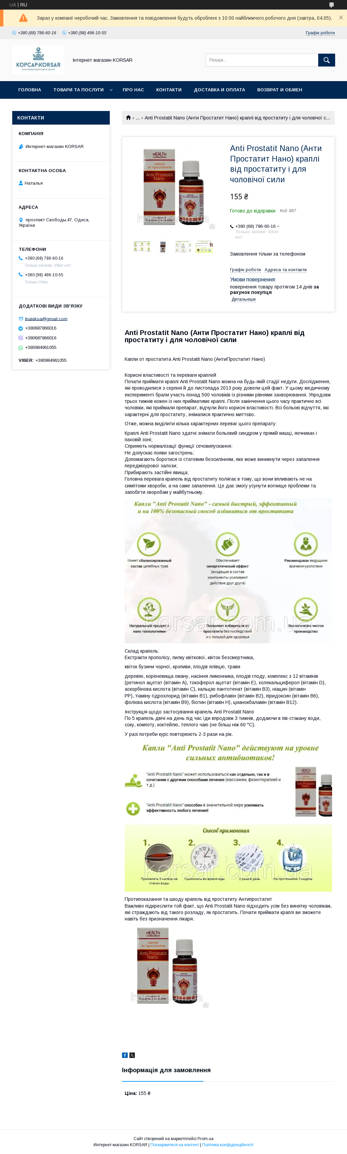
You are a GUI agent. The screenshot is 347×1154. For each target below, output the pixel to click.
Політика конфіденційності (227, 1144)
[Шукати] (326, 60)
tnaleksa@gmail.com (46, 318)
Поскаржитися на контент (174, 1144)
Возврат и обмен (279, 89)
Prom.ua (205, 1138)
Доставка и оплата (219, 89)
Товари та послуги (78, 89)
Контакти (169, 89)
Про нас (133, 89)
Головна (29, 89)
